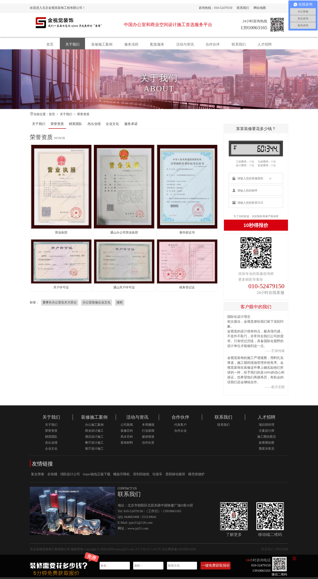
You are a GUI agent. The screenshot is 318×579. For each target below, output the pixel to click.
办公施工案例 (94, 426)
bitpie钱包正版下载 (96, 476)
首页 (49, 44)
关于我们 (72, 44)
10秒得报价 (256, 227)
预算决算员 (266, 450)
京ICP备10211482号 (148, 551)
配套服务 (157, 44)
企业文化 (112, 125)
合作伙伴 (213, 44)
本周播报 (148, 426)
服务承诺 (131, 125)
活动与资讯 (185, 44)
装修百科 (127, 432)
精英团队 (75, 125)
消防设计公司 (70, 476)
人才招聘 (264, 44)
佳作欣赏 (148, 444)
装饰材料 (127, 444)
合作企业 (180, 432)
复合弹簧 (37, 476)
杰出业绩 (94, 125)
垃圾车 (157, 476)
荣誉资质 (83, 116)
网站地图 (260, 8)
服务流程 (131, 44)
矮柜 (120, 304)
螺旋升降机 (121, 476)
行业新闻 (148, 432)
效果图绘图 (266, 444)
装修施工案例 (101, 44)
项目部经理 (266, 426)
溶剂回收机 (141, 476)
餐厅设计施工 (94, 444)
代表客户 (180, 426)
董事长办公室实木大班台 (60, 304)
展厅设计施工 (94, 450)
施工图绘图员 (266, 438)
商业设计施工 (94, 432)
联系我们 (243, 8)
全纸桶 (52, 476)
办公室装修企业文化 (96, 304)
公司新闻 (127, 426)
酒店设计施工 (94, 438)
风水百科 (127, 438)
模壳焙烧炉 (196, 476)
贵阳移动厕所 (175, 476)
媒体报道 (148, 438)
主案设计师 (266, 432)
